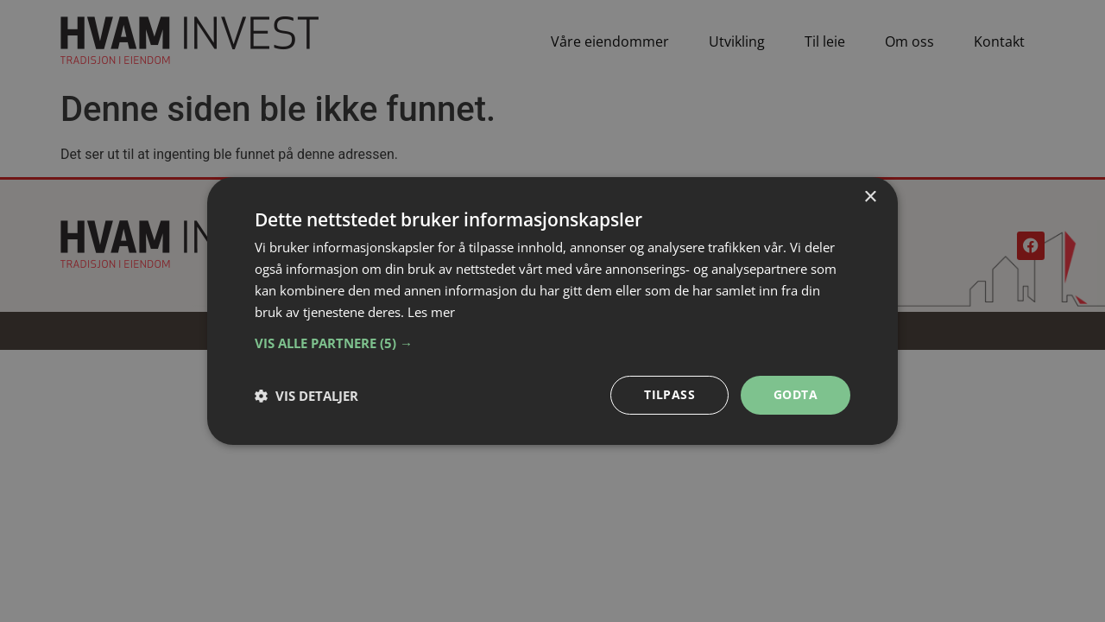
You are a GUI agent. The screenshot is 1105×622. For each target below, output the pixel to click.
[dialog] (552, 311)
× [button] (869, 197)
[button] (552, 343)
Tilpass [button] (669, 394)
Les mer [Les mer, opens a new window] (431, 312)
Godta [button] (796, 394)
